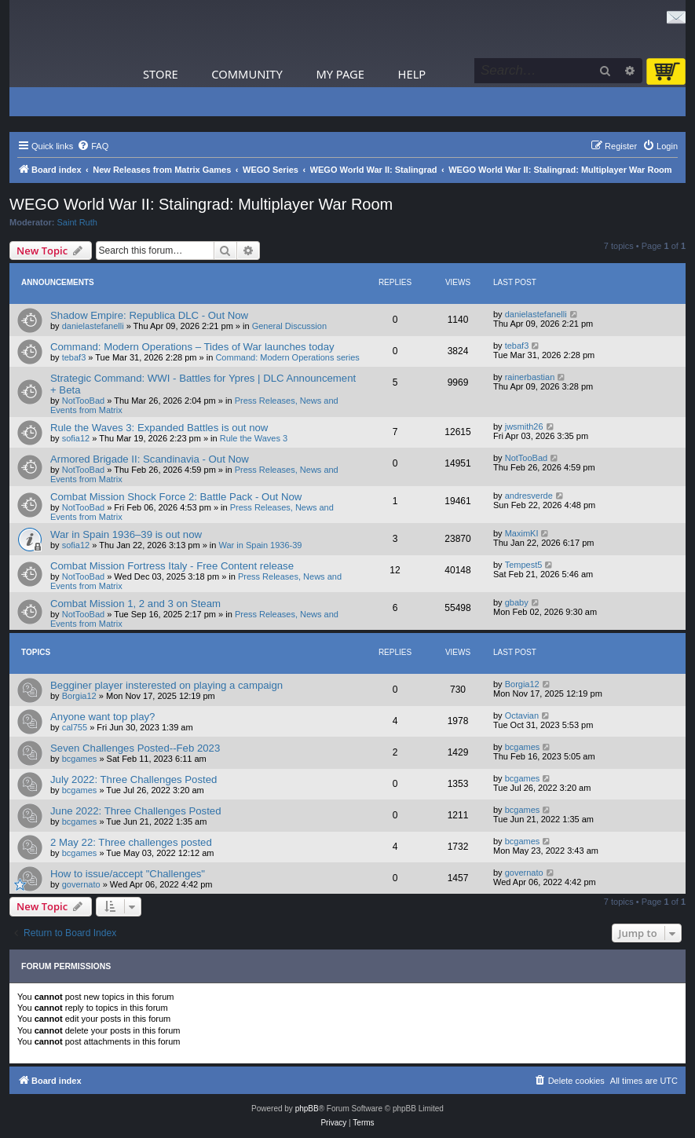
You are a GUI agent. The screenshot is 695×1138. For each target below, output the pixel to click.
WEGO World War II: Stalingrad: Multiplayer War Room (201, 204)
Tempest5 (524, 564)
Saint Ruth (77, 222)
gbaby (517, 602)
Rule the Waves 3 (253, 438)
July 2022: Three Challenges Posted (133, 779)
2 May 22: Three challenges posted (131, 842)
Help (412, 74)
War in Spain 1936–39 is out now (126, 534)
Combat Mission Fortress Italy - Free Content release (172, 566)
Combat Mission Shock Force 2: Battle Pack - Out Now (176, 497)
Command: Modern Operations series (287, 357)
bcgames (79, 758)
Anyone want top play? (102, 717)
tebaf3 (74, 357)
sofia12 (76, 438)
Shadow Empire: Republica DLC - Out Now (149, 315)
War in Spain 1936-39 (260, 545)
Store (160, 74)
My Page (340, 74)
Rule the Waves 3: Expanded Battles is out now (159, 428)
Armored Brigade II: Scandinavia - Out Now (149, 459)
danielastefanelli (93, 326)
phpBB (307, 1108)
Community (246, 74)
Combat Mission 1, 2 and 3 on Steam (135, 603)
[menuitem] (92, 146)
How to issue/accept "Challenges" (127, 874)
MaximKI (522, 533)
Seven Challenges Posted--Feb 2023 (135, 748)
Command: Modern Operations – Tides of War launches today (192, 347)
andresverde (529, 495)
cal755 (74, 727)
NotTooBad (83, 400)
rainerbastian (530, 377)
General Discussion (289, 326)
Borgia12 (79, 696)
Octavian (522, 715)
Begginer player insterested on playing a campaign (166, 685)
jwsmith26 (524, 426)
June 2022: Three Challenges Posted (135, 811)
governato (81, 884)
